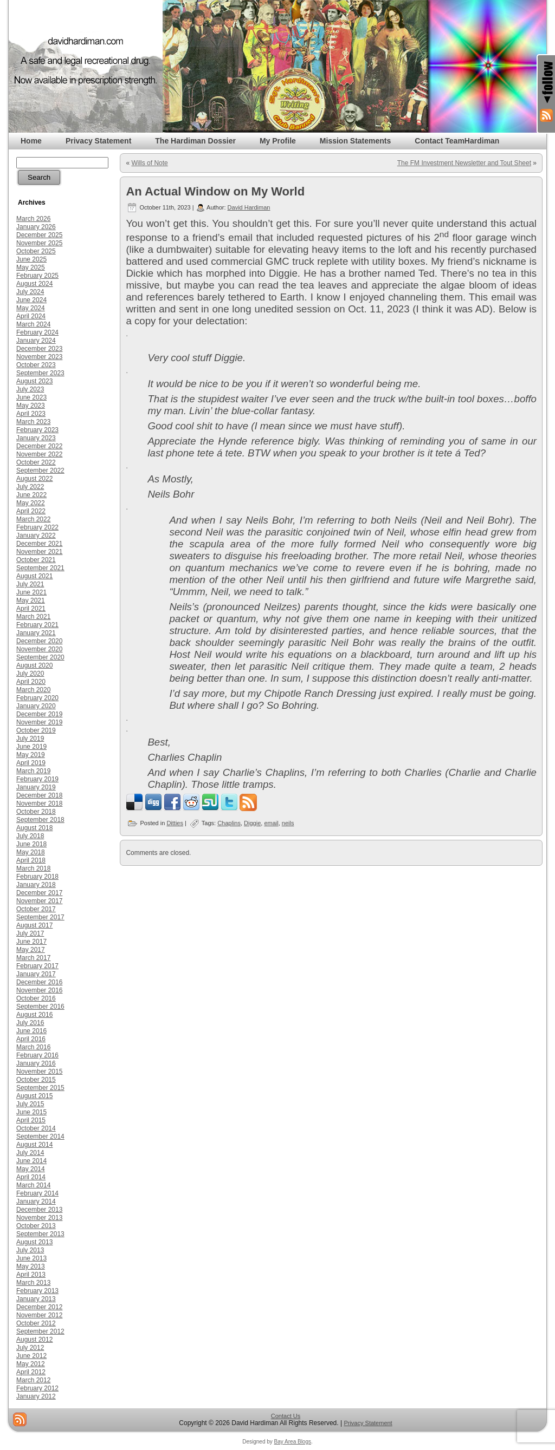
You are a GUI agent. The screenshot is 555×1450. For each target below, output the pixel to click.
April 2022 (31, 511)
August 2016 (34, 1014)
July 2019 (30, 738)
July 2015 (30, 1104)
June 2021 (31, 592)
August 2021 (34, 576)
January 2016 (36, 1063)
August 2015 (34, 1096)
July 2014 (30, 1153)
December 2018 (39, 795)
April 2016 (31, 1039)
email (271, 823)
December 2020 (39, 641)
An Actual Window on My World (215, 191)
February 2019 (37, 779)
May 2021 (30, 600)
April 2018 (31, 860)
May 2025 (30, 267)
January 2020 (36, 706)
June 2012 (31, 1356)
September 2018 (40, 820)
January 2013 (36, 1299)
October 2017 (36, 909)
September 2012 (40, 1331)
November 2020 (39, 649)
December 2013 (39, 1209)
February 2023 (37, 430)
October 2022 (36, 462)
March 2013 (33, 1282)
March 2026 (33, 219)
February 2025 (37, 275)
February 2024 (37, 332)
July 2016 (30, 1023)
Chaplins (229, 823)
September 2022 (40, 470)
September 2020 (40, 657)
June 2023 (31, 397)
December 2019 (39, 714)
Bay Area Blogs (292, 1442)
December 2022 (39, 446)
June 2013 (31, 1258)
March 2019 (33, 771)
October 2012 (36, 1323)
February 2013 (37, 1291)
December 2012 (39, 1307)
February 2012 (37, 1388)
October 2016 (36, 998)
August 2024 (34, 284)
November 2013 (39, 1218)
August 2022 (34, 478)
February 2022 (37, 527)
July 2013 (30, 1250)
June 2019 (31, 746)
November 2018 (39, 803)
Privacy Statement (368, 1423)
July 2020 (30, 673)
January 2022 (36, 535)
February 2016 (37, 1055)
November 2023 (39, 357)
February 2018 (37, 876)
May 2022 (30, 503)
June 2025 (31, 259)
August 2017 (34, 925)
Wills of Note (149, 163)
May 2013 (30, 1266)
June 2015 (31, 1112)
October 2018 (36, 811)
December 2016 (39, 982)
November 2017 (39, 901)
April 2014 (31, 1177)
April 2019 (31, 763)
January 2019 (36, 787)
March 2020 (33, 690)
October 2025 (36, 251)
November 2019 (39, 722)
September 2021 (40, 568)
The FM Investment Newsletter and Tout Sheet (464, 163)
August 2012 (34, 1339)
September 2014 (40, 1136)
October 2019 (36, 730)
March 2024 (33, 324)
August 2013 (34, 1242)
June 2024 (31, 300)
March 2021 (33, 617)
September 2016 (40, 1006)
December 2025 (39, 235)
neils (288, 823)
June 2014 (31, 1161)
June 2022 (31, 495)
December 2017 (39, 893)
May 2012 (30, 1364)
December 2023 (39, 348)
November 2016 (39, 990)
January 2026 (36, 227)
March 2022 (33, 519)
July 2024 (30, 292)
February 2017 (37, 966)
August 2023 (34, 381)
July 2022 (30, 487)
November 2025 (39, 243)
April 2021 (31, 608)
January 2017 (36, 974)
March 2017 (33, 958)
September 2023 (40, 373)
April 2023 (31, 413)
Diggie (252, 823)
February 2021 (37, 625)
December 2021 (39, 543)
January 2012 (36, 1396)
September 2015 (40, 1088)
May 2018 (30, 852)
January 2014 (36, 1201)
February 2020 (37, 698)
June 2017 (31, 941)
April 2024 (31, 316)
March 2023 (33, 422)
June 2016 (31, 1031)
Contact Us (285, 1416)
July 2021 (30, 584)
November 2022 (39, 454)
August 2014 (34, 1144)
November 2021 (39, 552)
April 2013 (31, 1274)
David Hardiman (249, 207)
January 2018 (36, 885)
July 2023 (30, 389)
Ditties (174, 823)
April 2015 (31, 1120)
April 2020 (31, 681)
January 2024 (36, 340)
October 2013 (36, 1226)
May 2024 (30, 308)
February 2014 (37, 1193)
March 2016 (33, 1047)
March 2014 (33, 1185)
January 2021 (36, 633)
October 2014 (36, 1128)
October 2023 (36, 365)
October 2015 (36, 1079)
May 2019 (30, 755)
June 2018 (31, 844)
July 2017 (30, 933)
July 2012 (30, 1347)
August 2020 (34, 665)
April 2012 (31, 1372)
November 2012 (39, 1315)
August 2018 (34, 828)
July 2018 (30, 836)
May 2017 (30, 949)
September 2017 (40, 917)
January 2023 (36, 438)
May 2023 (30, 405)
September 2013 (40, 1234)
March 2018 (33, 868)
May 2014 (30, 1169)
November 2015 (39, 1071)
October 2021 (36, 560)
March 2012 (33, 1380)
